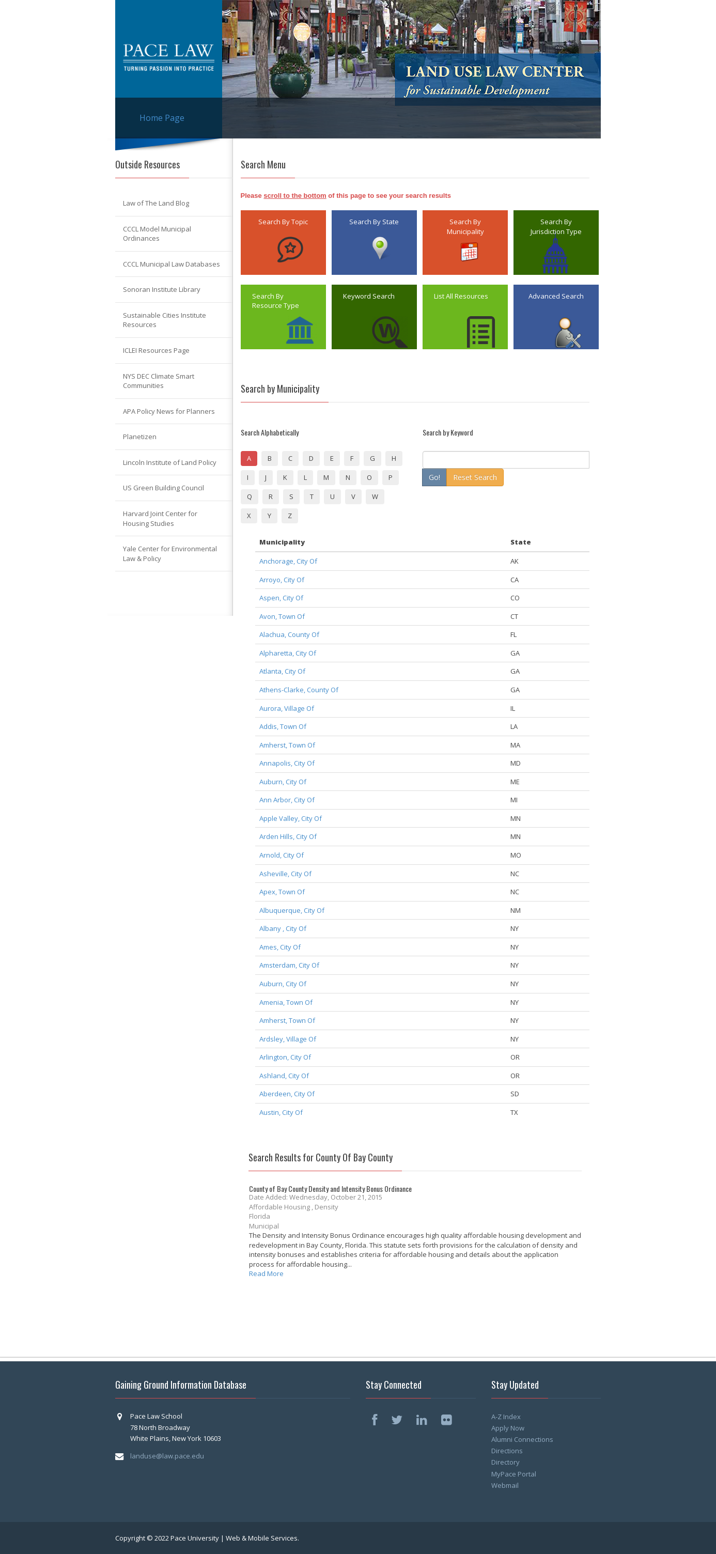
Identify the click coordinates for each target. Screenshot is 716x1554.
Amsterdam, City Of (289, 965)
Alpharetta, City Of (287, 653)
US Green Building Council (163, 487)
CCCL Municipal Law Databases (171, 264)
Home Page (161, 117)
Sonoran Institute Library (161, 289)
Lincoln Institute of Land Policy (169, 462)
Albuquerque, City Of (291, 910)
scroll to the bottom (294, 195)
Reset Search (475, 477)
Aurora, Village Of (286, 708)
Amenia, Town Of (286, 1002)
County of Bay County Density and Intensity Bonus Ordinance (330, 1188)
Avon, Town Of (282, 616)
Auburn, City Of (282, 781)
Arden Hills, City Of (288, 836)
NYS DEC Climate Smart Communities (158, 381)
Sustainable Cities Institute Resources (164, 320)
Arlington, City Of (285, 1057)
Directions (507, 1450)
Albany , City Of (282, 928)
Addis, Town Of (282, 726)
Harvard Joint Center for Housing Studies (160, 518)
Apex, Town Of (282, 891)
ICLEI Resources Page (156, 350)
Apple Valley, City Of (290, 818)
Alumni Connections (522, 1439)
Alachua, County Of (289, 634)
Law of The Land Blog (156, 203)
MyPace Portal (513, 1474)
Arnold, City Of (281, 855)
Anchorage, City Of (288, 561)
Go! (434, 477)
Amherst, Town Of (287, 745)
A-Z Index (506, 1416)
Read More (266, 1273)
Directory (505, 1462)
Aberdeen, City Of (287, 1093)
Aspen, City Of (281, 597)
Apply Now (507, 1428)
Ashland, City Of (284, 1075)
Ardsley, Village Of (287, 1039)
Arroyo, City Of (281, 579)
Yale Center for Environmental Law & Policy (170, 553)
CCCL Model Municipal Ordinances (157, 233)
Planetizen (140, 436)
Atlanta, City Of (282, 671)
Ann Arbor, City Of (287, 799)
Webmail (505, 1485)
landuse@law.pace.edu (167, 1455)
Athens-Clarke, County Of (298, 689)
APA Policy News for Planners (169, 411)
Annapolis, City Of (287, 763)
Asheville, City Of (285, 873)
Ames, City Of (280, 947)
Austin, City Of (281, 1112)
